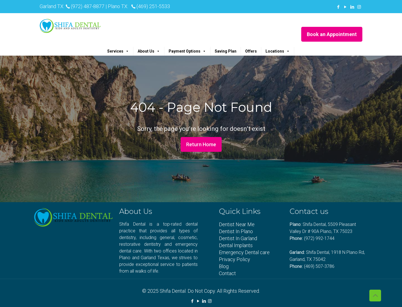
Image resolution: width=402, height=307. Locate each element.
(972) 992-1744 (319, 238)
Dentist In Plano (236, 231)
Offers (251, 51)
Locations (277, 51)
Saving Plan (225, 51)
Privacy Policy (234, 259)
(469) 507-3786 (319, 266)
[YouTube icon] (345, 7)
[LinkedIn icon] (352, 7)
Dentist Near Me (237, 224)
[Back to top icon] (375, 295)
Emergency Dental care (244, 252)
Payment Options (187, 51)
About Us (149, 51)
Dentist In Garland (238, 238)
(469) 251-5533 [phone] (153, 6)
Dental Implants (236, 245)
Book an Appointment (332, 34)
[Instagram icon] (359, 7)
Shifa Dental (173, 291)
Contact (227, 273)
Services (118, 51)
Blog (224, 266)
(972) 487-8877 (87, 6)
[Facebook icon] (338, 7)
